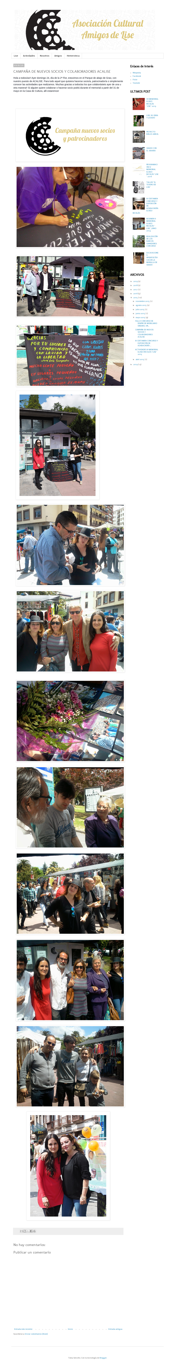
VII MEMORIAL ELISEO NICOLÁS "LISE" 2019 (152, 102)
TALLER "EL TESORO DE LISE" (151, 184)
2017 (135, 290)
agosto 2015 (141, 305)
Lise (16, 55)
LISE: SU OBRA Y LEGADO (152, 116)
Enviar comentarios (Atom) (36, 1334)
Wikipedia (137, 73)
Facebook (137, 76)
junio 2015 (141, 313)
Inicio (70, 1329)
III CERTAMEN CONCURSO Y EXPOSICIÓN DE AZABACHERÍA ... (146, 343)
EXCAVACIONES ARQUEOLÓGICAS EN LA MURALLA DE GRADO (152, 259)
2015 (135, 298)
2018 (135, 285)
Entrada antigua (115, 1329)
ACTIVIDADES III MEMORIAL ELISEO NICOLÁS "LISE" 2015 (146, 352)
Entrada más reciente (23, 1329)
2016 (135, 294)
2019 (135, 281)
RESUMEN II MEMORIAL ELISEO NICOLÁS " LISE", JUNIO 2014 (151, 225)
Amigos (58, 55)
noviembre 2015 (143, 301)
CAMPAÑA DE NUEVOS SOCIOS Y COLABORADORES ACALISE (144, 333)
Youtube (136, 83)
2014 (135, 364)
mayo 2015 (141, 317)
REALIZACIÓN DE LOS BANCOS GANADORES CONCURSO (152, 241)
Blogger (103, 1358)
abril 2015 (140, 359)
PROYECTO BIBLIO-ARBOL (152, 133)
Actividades (29, 55)
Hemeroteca (73, 55)
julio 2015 (140, 309)
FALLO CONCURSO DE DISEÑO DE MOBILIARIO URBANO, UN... (146, 323)
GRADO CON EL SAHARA (151, 149)
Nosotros (44, 55)
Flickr (135, 80)
